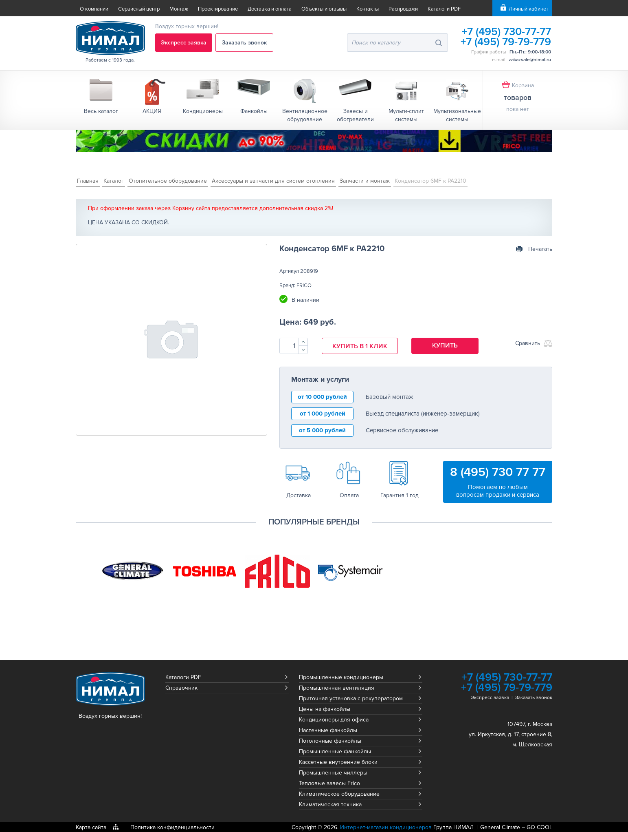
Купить (445, 345)
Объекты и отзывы (324, 9)
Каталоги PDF (444, 9)
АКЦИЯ (152, 111)
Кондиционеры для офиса (334, 719)
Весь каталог (101, 111)
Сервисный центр (139, 9)
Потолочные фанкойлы (330, 740)
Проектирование (218, 9)
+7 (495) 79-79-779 (505, 42)
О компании (94, 9)
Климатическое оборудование (339, 793)
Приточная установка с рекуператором (351, 698)
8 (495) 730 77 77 (497, 471)
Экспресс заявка (184, 42)
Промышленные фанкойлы (335, 751)
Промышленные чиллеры (333, 772)
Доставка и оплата (270, 9)
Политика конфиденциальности (172, 826)
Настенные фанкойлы (328, 729)
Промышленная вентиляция (336, 687)
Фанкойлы (254, 111)
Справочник (181, 687)
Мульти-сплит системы (406, 115)
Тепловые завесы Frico (329, 782)
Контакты (367, 9)
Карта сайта (91, 826)
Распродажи (403, 9)
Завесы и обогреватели (355, 115)
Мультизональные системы (457, 115)
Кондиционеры (203, 111)
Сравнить (527, 343)
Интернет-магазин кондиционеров (386, 826)
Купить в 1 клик (359, 346)
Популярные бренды (314, 522)
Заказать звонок (245, 42)
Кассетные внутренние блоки (338, 761)
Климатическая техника (330, 804)
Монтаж (178, 9)
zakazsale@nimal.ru (530, 60)
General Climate (500, 826)
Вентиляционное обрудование (304, 115)
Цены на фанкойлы (324, 708)
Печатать (540, 249)
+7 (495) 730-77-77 (505, 31)
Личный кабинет (528, 9)
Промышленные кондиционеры (341, 676)
